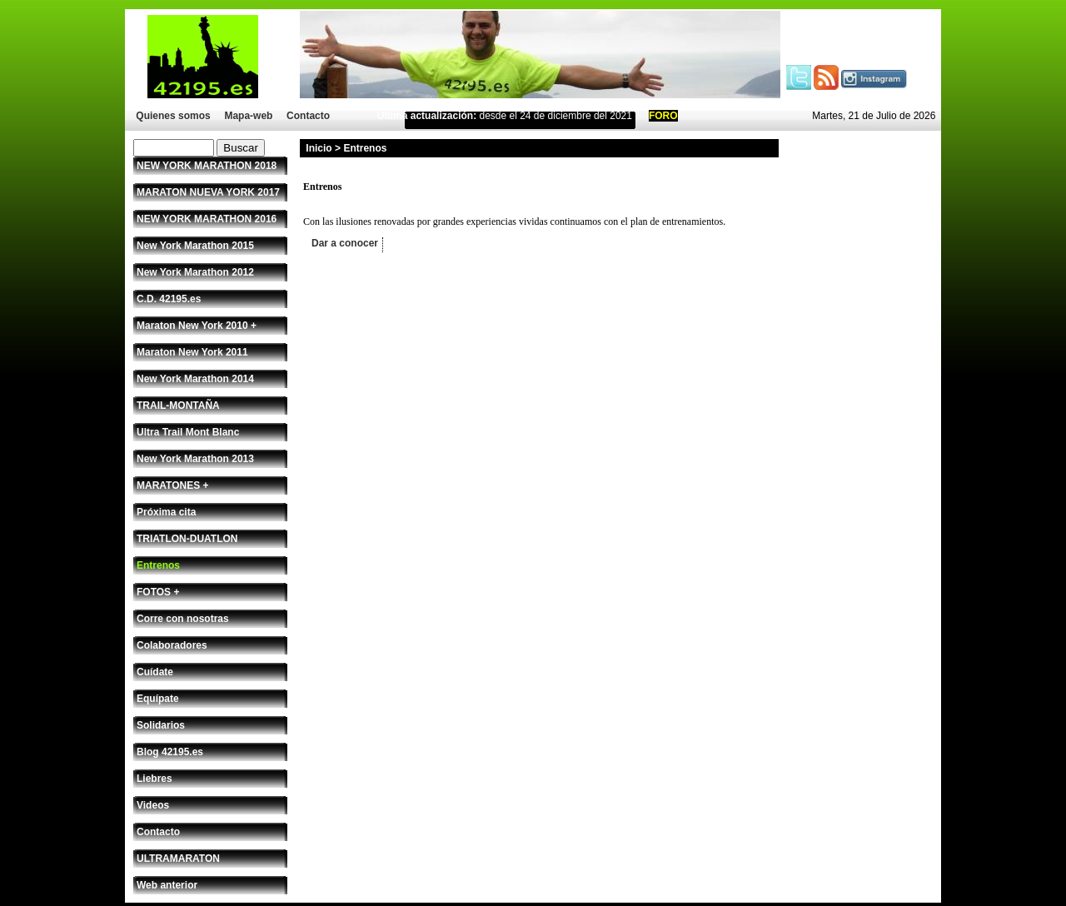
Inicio (318, 148)
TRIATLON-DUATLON (187, 539)
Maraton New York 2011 (192, 352)
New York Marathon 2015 (195, 245)
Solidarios (161, 725)
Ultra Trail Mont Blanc (188, 432)
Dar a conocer (344, 243)
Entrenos (158, 565)
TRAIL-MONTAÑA (178, 405)
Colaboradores (172, 645)
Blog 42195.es (170, 752)
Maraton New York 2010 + (197, 325)
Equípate (158, 698)
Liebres (154, 778)
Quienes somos (173, 116)
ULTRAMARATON (178, 858)
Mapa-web (248, 116)
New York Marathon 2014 (195, 379)
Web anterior (167, 885)
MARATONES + (173, 485)
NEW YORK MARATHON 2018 (206, 166)
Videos (153, 805)
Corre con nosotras (183, 619)
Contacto (308, 116)
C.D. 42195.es (169, 299)
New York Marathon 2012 (195, 272)
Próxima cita (166, 512)
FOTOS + (158, 592)
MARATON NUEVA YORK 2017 (208, 192)
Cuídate (155, 672)
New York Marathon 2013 (195, 459)
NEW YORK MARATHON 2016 (206, 219)
